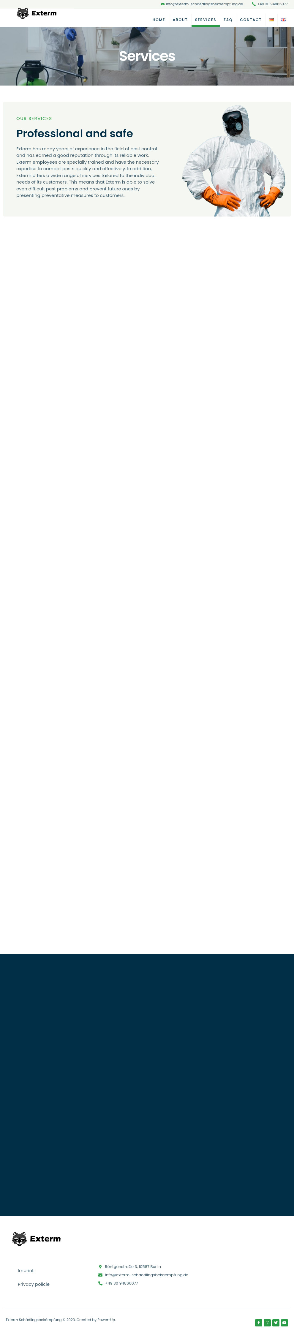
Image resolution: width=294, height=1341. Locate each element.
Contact (251, 19)
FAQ (228, 19)
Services (205, 19)
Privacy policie (34, 1285)
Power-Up (106, 1320)
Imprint (26, 1272)
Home (159, 19)
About (180, 19)
